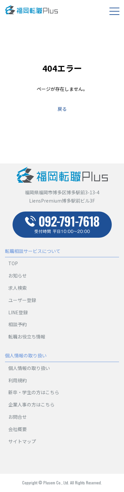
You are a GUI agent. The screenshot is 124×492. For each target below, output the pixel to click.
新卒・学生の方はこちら (33, 392)
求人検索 (17, 287)
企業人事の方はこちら (31, 404)
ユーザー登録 (22, 300)
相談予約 (17, 324)
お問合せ (17, 416)
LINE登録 (18, 312)
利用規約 (17, 380)
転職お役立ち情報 (26, 336)
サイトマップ (22, 441)
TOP (13, 263)
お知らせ (17, 275)
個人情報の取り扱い (29, 368)
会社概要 (17, 429)
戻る (62, 108)
